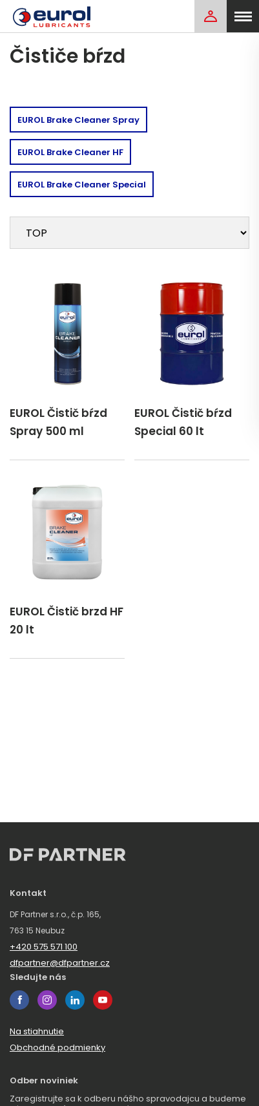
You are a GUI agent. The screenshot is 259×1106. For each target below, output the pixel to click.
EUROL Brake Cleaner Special (81, 184)
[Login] (210, 16)
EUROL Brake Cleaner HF (70, 152)
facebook (19, 1000)
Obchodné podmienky (57, 1047)
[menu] (243, 16)
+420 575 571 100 (44, 947)
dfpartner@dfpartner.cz (60, 963)
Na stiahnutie (37, 1031)
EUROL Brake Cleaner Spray (78, 120)
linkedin (75, 1000)
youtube (102, 1000)
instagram (47, 1000)
